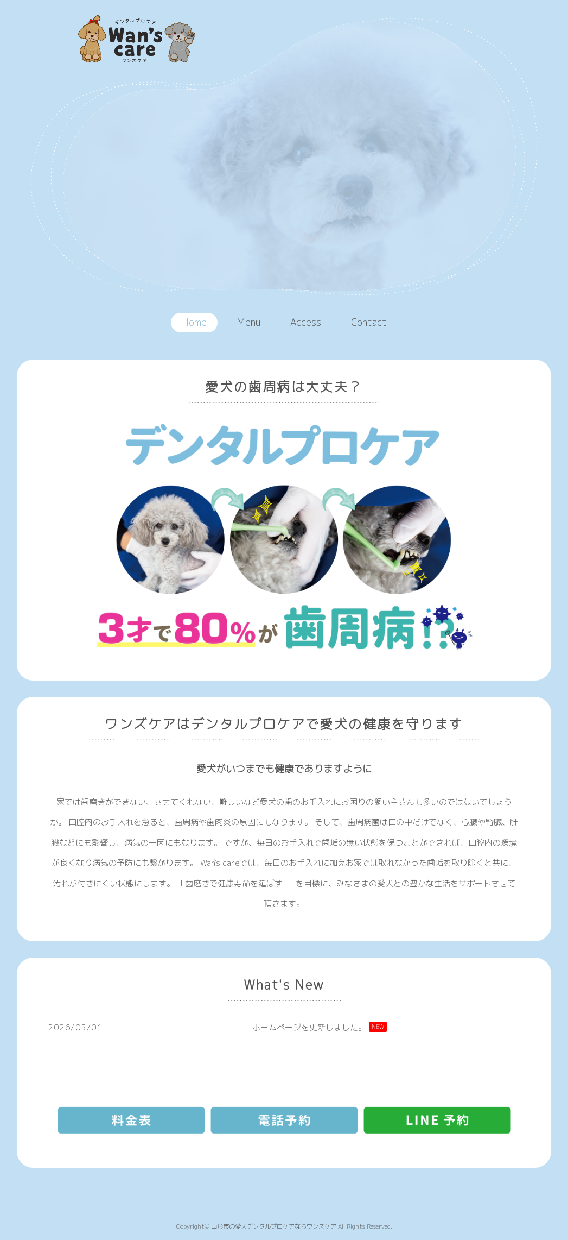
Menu (248, 322)
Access (305, 322)
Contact (369, 322)
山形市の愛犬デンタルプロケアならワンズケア (273, 1226)
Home (194, 322)
